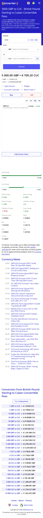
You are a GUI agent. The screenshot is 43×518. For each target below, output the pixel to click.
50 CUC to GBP (14, 467)
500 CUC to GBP (13, 474)
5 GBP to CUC (14, 410)
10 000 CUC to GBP (12, 493)
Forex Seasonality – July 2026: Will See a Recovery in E (24, 340)
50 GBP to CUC (14, 421)
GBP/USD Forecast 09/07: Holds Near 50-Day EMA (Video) (23, 264)
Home (14, 500)
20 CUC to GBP (14, 463)
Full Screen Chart (21, 154)
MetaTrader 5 (29, 90)
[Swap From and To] (37, 58)
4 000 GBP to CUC (13, 440)
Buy (11, 95)
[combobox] (21, 49)
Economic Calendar (11, 90)
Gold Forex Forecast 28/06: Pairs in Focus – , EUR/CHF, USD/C (24, 362)
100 (32, 40)
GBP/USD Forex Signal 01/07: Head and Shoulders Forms (25, 325)
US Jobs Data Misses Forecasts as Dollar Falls (24, 320)
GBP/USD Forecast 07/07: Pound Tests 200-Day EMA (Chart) (24, 279)
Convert (22, 67)
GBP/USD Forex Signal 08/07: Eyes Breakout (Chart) (24, 274)
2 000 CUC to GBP (13, 482)
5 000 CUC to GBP (13, 489)
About (21, 500)
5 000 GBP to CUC (13, 444)
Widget (27, 86)
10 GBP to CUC (14, 414)
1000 (36, 40)
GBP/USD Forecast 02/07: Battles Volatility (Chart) (24, 315)
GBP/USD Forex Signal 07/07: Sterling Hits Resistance (22, 289)
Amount (5, 36)
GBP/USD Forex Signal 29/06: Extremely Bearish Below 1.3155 (23, 345)
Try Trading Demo (21, 401)
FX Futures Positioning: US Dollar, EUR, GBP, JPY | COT (24, 300)
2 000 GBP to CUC (13, 436)
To (4, 54)
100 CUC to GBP (13, 470)
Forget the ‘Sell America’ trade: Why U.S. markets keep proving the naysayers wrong (25, 356)
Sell (31, 95)
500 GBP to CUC (13, 429)
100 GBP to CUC (13, 425)
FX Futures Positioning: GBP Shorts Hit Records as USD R (25, 350)
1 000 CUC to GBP (13, 478)
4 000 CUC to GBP (13, 486)
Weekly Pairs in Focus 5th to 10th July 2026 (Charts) (24, 310)
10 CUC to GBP (14, 459)
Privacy (28, 500)
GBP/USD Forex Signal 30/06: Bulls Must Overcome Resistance (24, 335)
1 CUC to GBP (14, 451)
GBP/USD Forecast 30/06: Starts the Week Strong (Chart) (25, 330)
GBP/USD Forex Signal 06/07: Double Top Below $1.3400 (25, 305)
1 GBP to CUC (14, 406)
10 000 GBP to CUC (12, 448)
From (5, 45)
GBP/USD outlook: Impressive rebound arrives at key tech (23, 294)
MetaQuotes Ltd (28, 510)
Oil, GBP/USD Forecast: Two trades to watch (25, 284)
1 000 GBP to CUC (13, 432)
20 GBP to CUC (14, 417)
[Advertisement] (21, 162)
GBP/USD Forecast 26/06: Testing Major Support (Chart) (24, 367)
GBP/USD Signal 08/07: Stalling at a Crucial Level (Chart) (25, 269)
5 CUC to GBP (14, 455)
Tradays (13, 505)
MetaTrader (26, 505)
